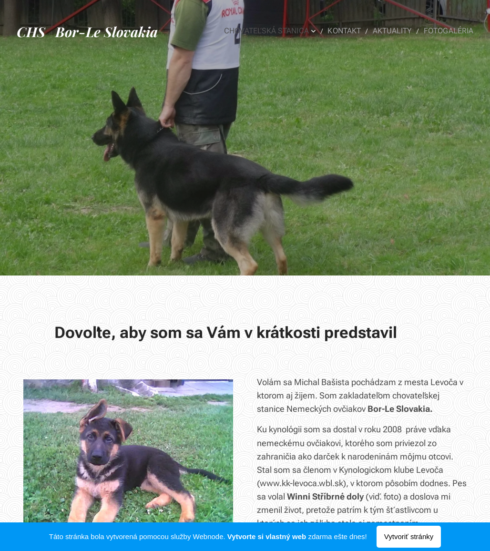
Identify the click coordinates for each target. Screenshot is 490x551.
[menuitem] (280, 31)
